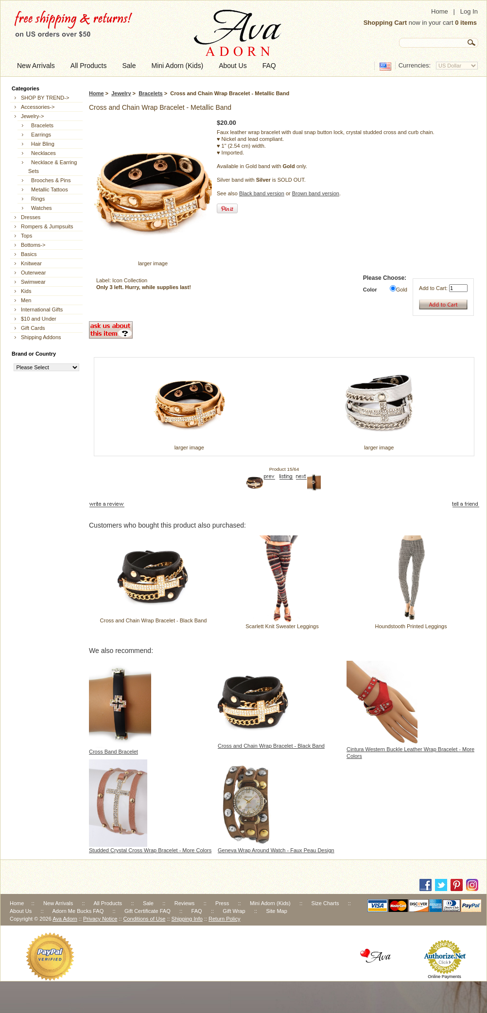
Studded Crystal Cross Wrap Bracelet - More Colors (150, 850)
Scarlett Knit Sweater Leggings (281, 626)
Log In (469, 11)
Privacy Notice (100, 919)
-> (32, 116)
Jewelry (121, 93)
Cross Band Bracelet (113, 752)
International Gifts (42, 309)
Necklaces (42, 153)
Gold (401, 289)
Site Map (276, 911)
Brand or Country (34, 354)
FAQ (196, 911)
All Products (107, 903)
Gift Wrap (234, 911)
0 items (466, 22)
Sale (148, 903)
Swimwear (33, 282)
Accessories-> (37, 107)
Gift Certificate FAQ (147, 911)
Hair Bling (41, 144)
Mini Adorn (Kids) (270, 903)
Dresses (30, 217)
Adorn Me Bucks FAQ (78, 911)
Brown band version (315, 193)
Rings (36, 199)
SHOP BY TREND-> (45, 98)
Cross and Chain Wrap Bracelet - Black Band (153, 620)
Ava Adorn (64, 919)
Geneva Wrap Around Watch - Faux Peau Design (276, 850)
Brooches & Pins (49, 180)
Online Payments (444, 976)
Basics (28, 254)
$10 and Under (38, 319)
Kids (26, 291)
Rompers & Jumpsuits (47, 226)
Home (439, 11)
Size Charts (325, 903)
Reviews (184, 903)
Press (222, 903)
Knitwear (31, 263)
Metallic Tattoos (48, 189)
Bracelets (151, 93)
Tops (26, 236)
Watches (40, 208)
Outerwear (33, 272)
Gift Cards (33, 328)
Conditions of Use (144, 919)
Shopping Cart (385, 22)
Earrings (39, 134)
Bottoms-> (33, 245)
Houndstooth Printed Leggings (411, 626)
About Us (21, 911)
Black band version (261, 193)
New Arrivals (58, 903)
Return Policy (224, 919)
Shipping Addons (41, 337)
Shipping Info (187, 919)
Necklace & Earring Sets (52, 166)
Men (26, 300)
